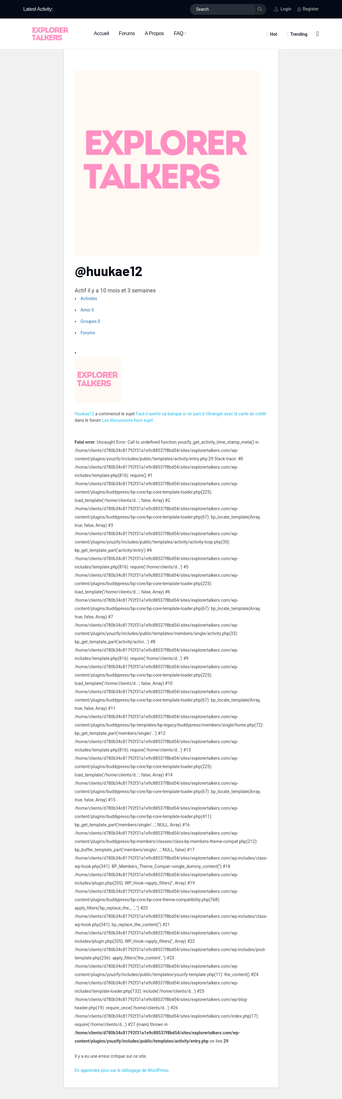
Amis (87, 309)
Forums (88, 332)
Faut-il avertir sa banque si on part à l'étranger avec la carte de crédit (201, 413)
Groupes (90, 321)
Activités (89, 298)
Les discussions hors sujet (127, 420)
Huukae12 (84, 413)
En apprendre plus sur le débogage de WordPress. (122, 1070)
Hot (273, 34)
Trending (298, 34)
